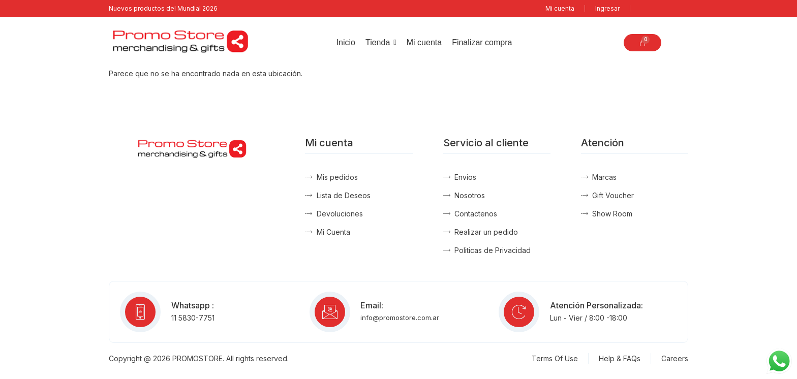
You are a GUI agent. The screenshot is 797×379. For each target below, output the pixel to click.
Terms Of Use (555, 358)
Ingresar (607, 8)
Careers (674, 358)
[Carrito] (642, 42)
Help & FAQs (619, 358)
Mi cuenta (559, 8)
